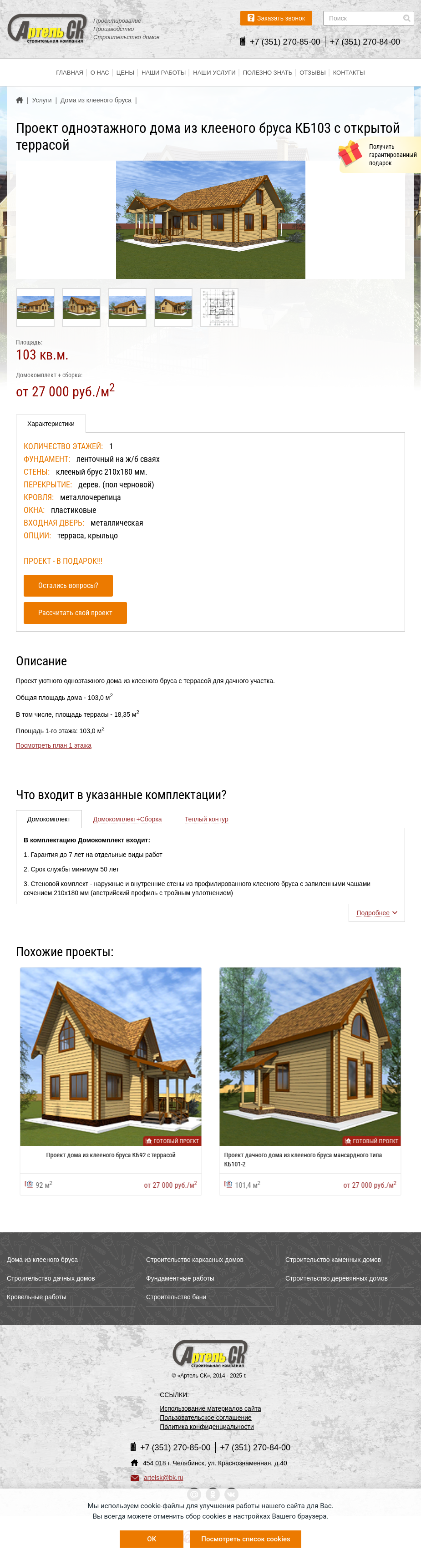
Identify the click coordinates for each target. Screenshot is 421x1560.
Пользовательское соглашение (206, 1417)
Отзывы (312, 72)
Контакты (349, 72)
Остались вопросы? (68, 585)
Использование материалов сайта (210, 1408)
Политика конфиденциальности (207, 1426)
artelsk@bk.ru (157, 1477)
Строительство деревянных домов (336, 1278)
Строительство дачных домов (51, 1278)
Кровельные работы (36, 1297)
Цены (125, 72)
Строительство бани (176, 1297)
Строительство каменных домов (333, 1259)
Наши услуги (214, 72)
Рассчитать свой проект (75, 612)
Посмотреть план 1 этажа (53, 745)
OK (151, 1539)
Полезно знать (268, 72)
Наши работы (164, 72)
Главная (69, 72)
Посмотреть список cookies (245, 1539)
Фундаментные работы (180, 1278)
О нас (100, 72)
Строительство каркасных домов (194, 1259)
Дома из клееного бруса (42, 1259)
